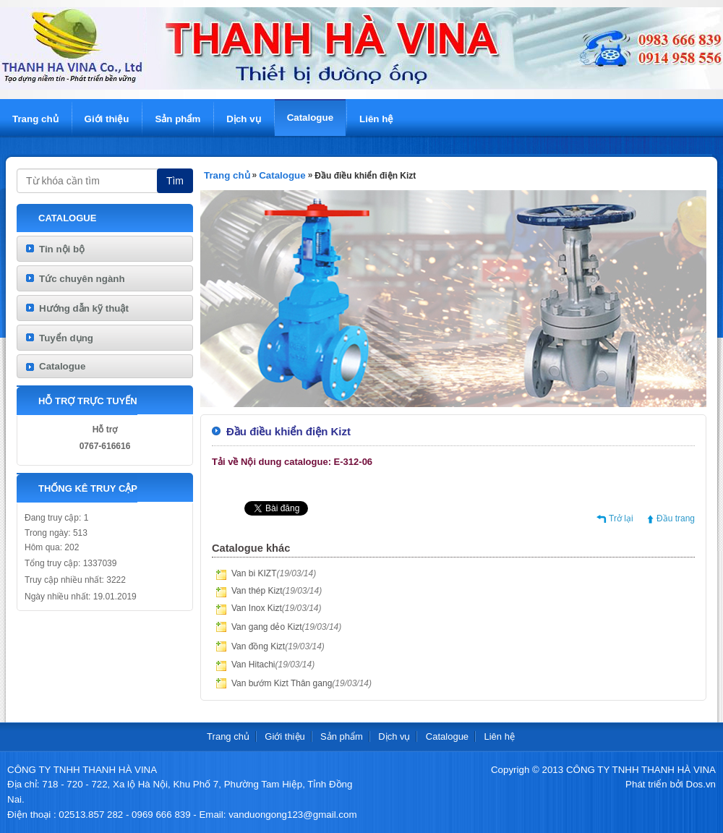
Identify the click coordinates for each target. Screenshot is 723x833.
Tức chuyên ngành (82, 278)
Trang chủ (35, 119)
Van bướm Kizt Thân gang (301, 683)
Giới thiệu (107, 119)
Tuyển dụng (66, 338)
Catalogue (310, 117)
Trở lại (621, 518)
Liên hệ (376, 119)
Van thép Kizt (276, 591)
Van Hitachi (273, 664)
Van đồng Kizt (278, 646)
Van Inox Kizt (276, 608)
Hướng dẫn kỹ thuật (84, 308)
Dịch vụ (243, 119)
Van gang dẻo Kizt (286, 627)
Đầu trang (675, 518)
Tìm (175, 181)
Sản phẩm (177, 119)
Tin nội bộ (62, 249)
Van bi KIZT (273, 573)
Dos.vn (701, 784)
